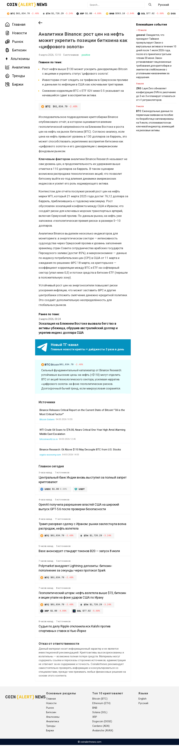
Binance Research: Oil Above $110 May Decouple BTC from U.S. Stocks (80, 452)
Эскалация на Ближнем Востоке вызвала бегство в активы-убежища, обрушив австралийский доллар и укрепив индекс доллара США (78, 331)
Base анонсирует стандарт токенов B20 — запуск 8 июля (79, 554)
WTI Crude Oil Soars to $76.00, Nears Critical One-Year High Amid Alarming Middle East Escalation (82, 435)
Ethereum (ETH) (101, 707)
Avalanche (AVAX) (102, 734)
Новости (16, 33)
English (142, 702)
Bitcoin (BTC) (100, 702)
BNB (94, 711)
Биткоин (15, 50)
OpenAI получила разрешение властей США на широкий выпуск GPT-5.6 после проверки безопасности (79, 510)
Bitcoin (62, 368)
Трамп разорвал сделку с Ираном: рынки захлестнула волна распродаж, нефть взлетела (82, 529)
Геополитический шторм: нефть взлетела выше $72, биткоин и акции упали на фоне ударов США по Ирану (82, 599)
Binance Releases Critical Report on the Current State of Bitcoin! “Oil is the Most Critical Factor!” (82, 415)
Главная (15, 25)
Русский (143, 707)
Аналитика (17, 68)
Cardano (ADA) (101, 730)
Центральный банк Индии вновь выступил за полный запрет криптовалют (83, 483)
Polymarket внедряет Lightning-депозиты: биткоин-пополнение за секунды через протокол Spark (75, 571)
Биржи (14, 85)
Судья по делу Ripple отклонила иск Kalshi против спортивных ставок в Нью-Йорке (74, 632)
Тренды (15, 76)
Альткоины (17, 59)
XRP (94, 720)
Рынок (14, 42)
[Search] (150, 4)
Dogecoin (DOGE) (102, 725)
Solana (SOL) (99, 716)
